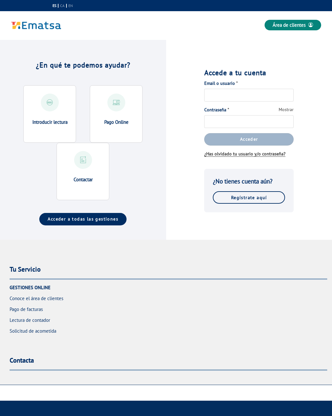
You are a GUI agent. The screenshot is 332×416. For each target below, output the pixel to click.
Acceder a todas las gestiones (83, 219)
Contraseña (215, 110)
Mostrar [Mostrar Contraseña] (286, 109)
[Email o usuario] (249, 95)
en (70, 6)
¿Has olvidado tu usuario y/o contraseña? (244, 154)
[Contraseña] (249, 121)
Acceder (249, 139)
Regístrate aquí (249, 197)
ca (62, 6)
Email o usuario (219, 83)
